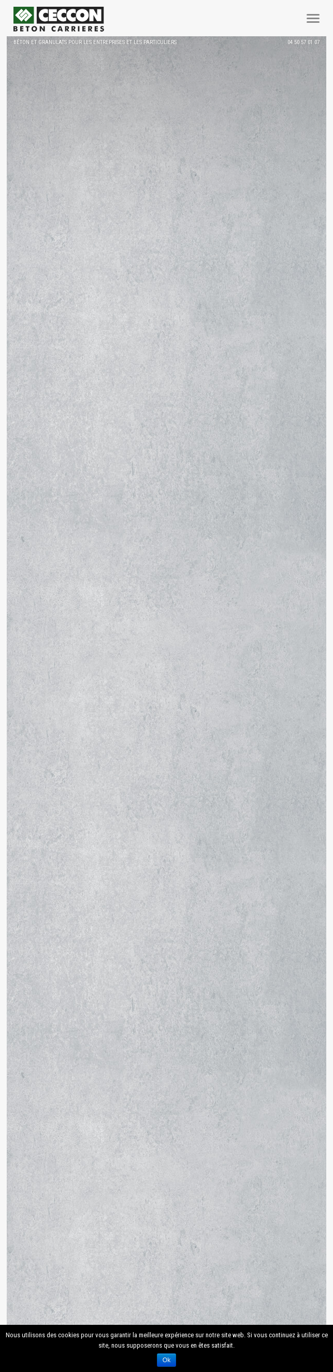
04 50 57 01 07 (303, 42)
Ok (166, 1360)
